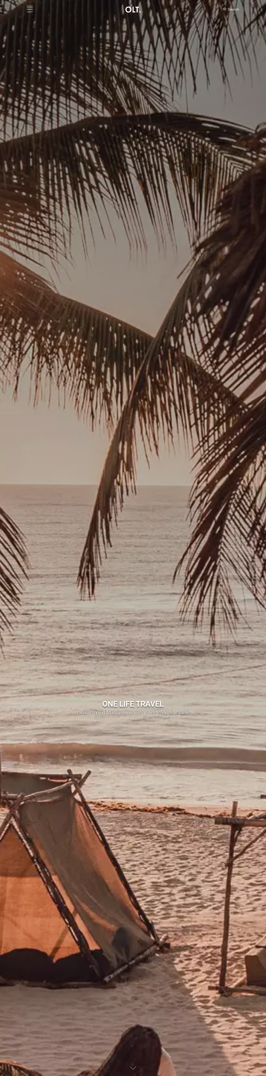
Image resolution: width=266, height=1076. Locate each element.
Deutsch (231, 9)
